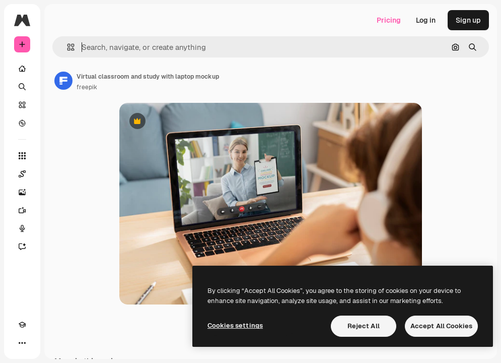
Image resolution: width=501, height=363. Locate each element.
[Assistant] (22, 246)
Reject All (363, 326)
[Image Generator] (22, 192)
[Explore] (22, 123)
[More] (22, 343)
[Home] (22, 68)
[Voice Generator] (22, 228)
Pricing (389, 20)
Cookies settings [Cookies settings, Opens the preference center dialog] (235, 325)
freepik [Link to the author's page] (87, 87)
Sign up (468, 20)
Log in (426, 20)
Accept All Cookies (441, 326)
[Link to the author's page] (63, 81)
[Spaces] (22, 174)
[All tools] (22, 156)
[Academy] (22, 325)
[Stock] (22, 105)
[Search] (22, 87)
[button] (67, 47)
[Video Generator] (22, 210)
